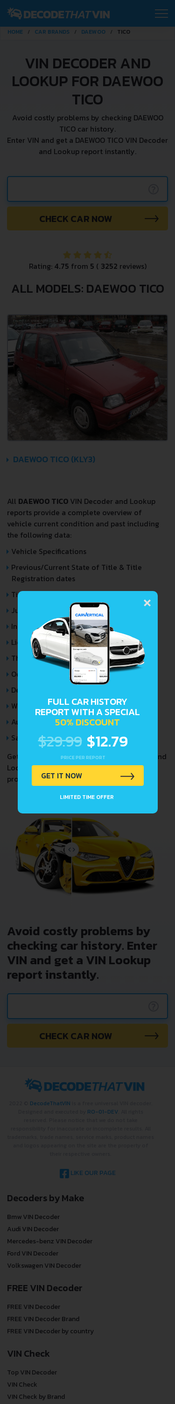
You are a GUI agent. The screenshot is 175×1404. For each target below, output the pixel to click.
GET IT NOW (61, 775)
